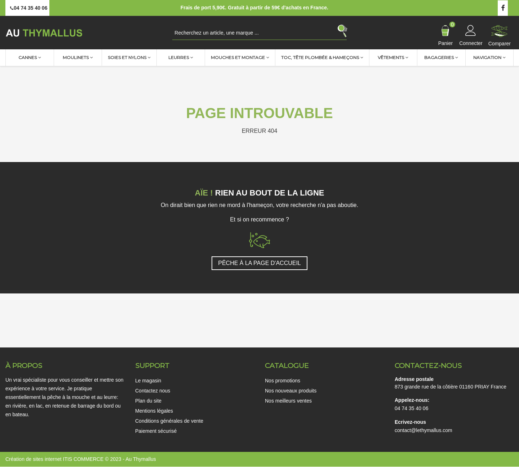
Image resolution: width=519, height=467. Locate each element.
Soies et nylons (127, 57)
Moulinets (76, 57)
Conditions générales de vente (169, 421)
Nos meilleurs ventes (288, 401)
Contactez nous (152, 391)
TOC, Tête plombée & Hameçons (320, 57)
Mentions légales (154, 411)
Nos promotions (282, 380)
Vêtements (391, 57)
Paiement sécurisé (156, 431)
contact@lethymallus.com (423, 430)
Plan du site (148, 401)
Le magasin (148, 380)
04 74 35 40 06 (411, 408)
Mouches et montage (238, 57)
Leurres (178, 57)
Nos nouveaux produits (290, 391)
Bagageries (439, 57)
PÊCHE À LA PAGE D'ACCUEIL (259, 263)
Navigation (487, 57)
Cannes (27, 57)
